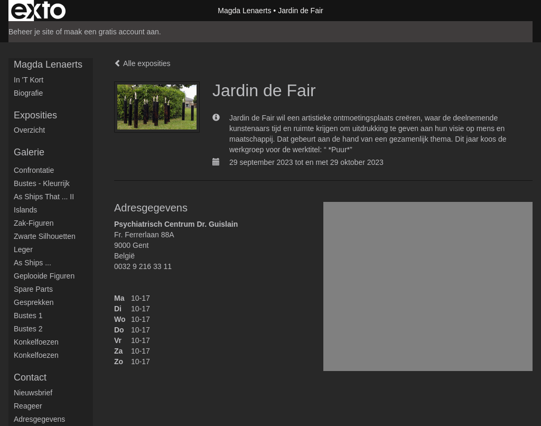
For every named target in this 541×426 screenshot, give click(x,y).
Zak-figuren (33, 223)
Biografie (28, 93)
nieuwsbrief (33, 392)
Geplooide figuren (44, 276)
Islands (25, 210)
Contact (30, 377)
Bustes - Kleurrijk (42, 183)
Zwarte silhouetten (45, 236)
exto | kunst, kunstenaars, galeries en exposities (38, 10)
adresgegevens (39, 419)
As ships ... (32, 262)
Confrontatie (34, 170)
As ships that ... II (44, 196)
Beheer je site (31, 31)
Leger (23, 249)
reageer (28, 406)
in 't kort (28, 80)
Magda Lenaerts (244, 10)
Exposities (35, 115)
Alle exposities (142, 63)
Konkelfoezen (36, 342)
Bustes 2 (28, 329)
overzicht (29, 130)
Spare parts (33, 289)
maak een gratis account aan (111, 31)
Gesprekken (33, 302)
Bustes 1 (28, 315)
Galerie (29, 152)
